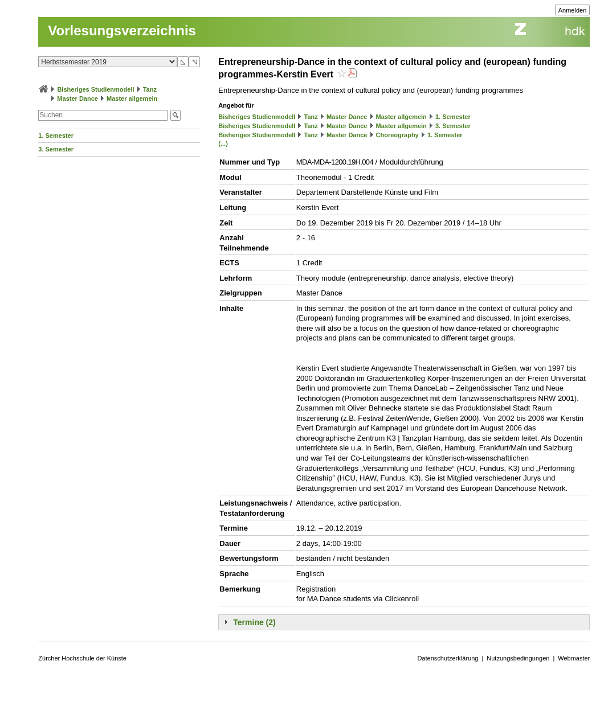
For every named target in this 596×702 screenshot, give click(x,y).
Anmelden (572, 10)
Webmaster (574, 658)
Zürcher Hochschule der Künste (82, 658)
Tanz (150, 89)
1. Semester (56, 135)
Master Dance (77, 98)
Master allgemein (132, 98)
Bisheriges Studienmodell (95, 89)
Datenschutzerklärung (447, 658)
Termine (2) (254, 622)
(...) (223, 143)
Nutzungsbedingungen (518, 658)
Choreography (397, 135)
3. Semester (56, 149)
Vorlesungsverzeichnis (122, 30)
